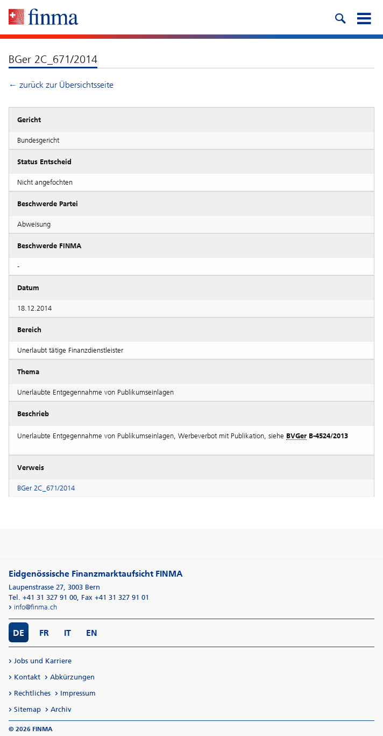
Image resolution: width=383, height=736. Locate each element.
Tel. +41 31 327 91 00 (43, 597)
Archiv (61, 709)
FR (44, 633)
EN (91, 633)
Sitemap (27, 709)
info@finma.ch (35, 607)
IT (67, 633)
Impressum (78, 693)
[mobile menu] (363, 17)
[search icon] (340, 17)
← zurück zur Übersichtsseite (61, 85)
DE (18, 633)
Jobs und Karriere (43, 661)
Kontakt (27, 677)
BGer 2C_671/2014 (46, 488)
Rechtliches (32, 693)
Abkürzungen (72, 677)
